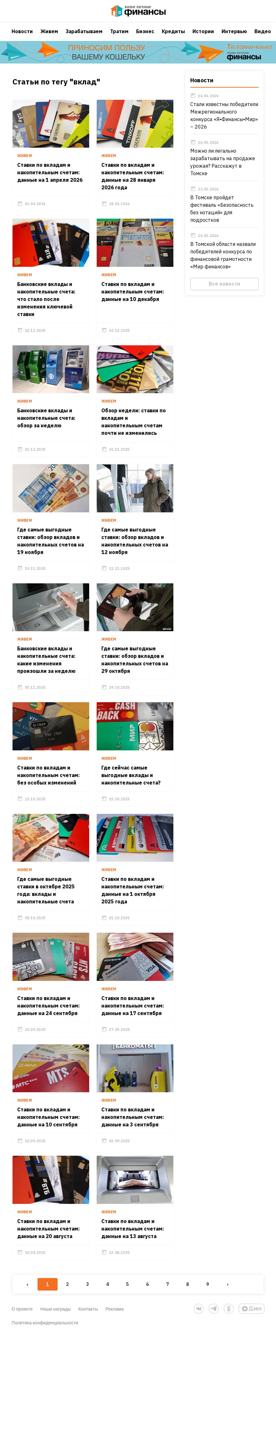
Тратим (119, 36)
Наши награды (55, 1423)
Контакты (88, 1423)
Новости (22, 36)
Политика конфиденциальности (45, 1437)
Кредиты (173, 36)
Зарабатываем (84, 36)
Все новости (225, 290)
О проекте (22, 1423)
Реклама (114, 1423)
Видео (262, 36)
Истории (203, 36)
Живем (49, 36)
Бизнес (145, 36)
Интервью (234, 36)
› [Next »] (227, 1399)
